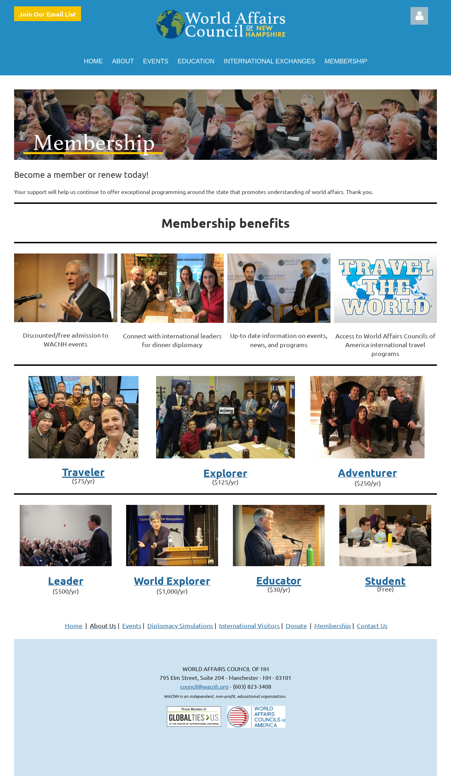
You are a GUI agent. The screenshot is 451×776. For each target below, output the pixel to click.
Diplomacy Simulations (180, 625)
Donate (296, 625)
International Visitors (249, 625)
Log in (419, 16)
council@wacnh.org (204, 686)
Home (73, 625)
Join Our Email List (47, 14)
